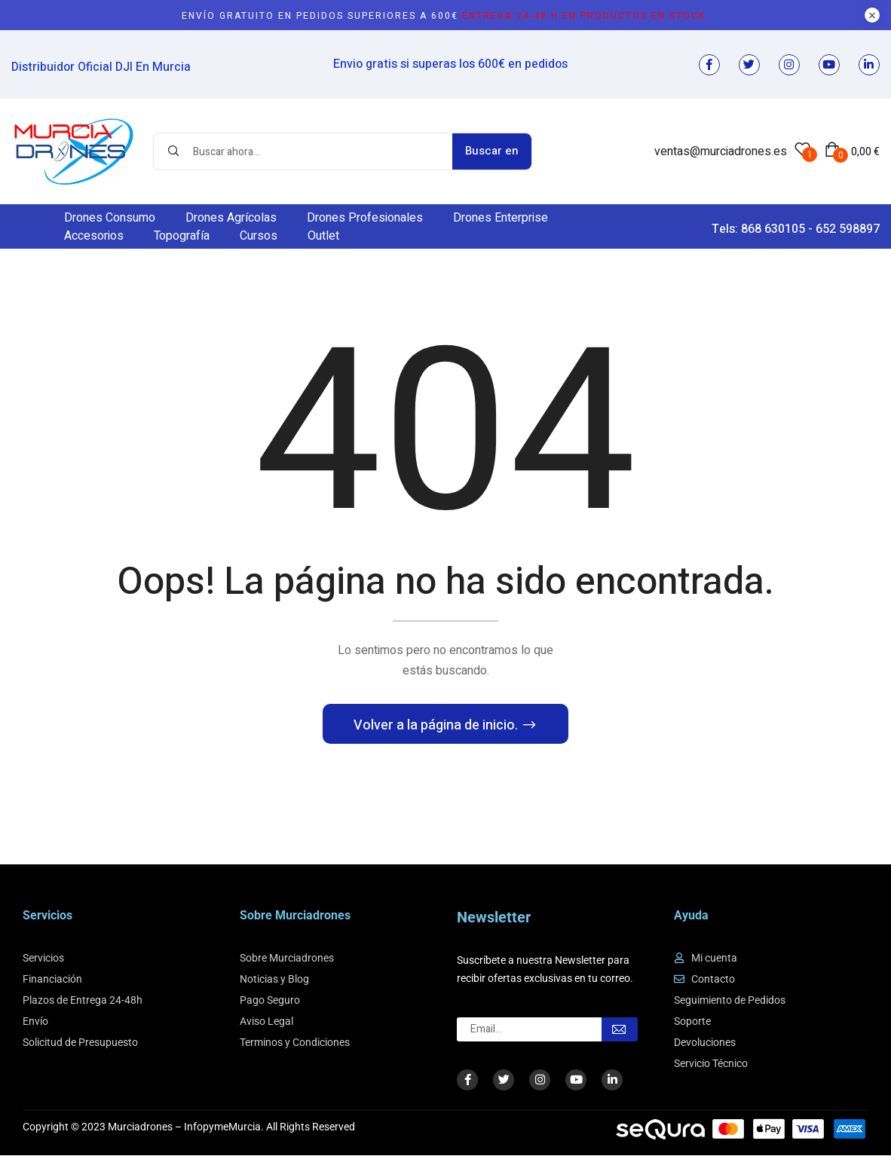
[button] (852, 151)
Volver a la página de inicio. (437, 726)
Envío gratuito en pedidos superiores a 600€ (445, 16)
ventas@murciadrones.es (720, 151)
